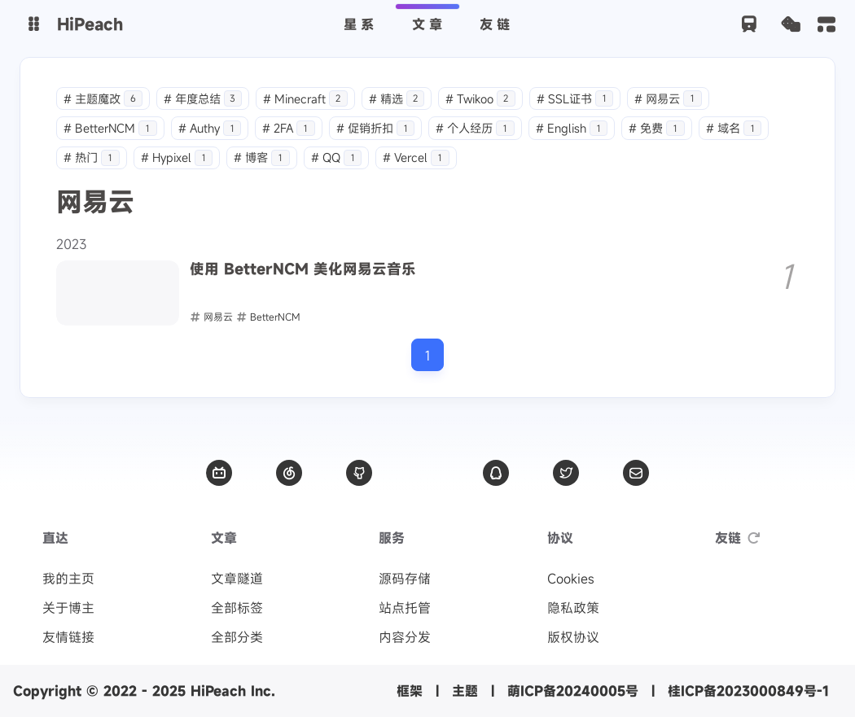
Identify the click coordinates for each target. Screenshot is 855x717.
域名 (734, 128)
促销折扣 (375, 128)
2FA (288, 128)
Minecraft (305, 99)
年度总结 (203, 99)
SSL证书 (575, 99)
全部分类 (237, 637)
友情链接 (68, 637)
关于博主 (68, 608)
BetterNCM (110, 128)
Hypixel (177, 157)
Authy (210, 128)
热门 (92, 157)
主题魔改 (103, 99)
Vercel (416, 157)
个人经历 (475, 128)
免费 (657, 128)
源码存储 (405, 579)
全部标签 (237, 608)
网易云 (668, 99)
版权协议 (573, 637)
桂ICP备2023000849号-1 (748, 690)
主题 (465, 690)
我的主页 (68, 579)
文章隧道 (237, 579)
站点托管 (405, 608)
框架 (410, 690)
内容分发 (405, 637)
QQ (336, 157)
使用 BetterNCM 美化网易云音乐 (303, 269)
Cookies (570, 579)
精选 (397, 99)
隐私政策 (573, 608)
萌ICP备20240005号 (572, 690)
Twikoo (480, 99)
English (572, 128)
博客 (262, 157)
